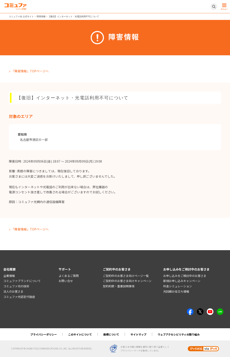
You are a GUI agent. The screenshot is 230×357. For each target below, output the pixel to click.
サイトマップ (138, 334)
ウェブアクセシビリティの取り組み (179, 334)
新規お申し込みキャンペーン (181, 281)
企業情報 (9, 276)
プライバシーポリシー (43, 334)
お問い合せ (66, 281)
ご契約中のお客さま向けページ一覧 (126, 276)
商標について (111, 334)
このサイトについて (80, 334)
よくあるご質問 (69, 276)
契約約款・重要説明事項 (118, 286)
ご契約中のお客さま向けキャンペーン (127, 281)
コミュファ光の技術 (16, 286)
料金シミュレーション (177, 286)
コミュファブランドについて (22, 281)
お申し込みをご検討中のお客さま (184, 276)
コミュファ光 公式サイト (21, 16)
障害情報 (41, 16)
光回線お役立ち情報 (176, 291)
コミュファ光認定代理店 (19, 297)
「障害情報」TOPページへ (30, 71)
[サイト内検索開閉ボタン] (214, 6)
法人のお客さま (13, 291)
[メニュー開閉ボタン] (223, 7)
